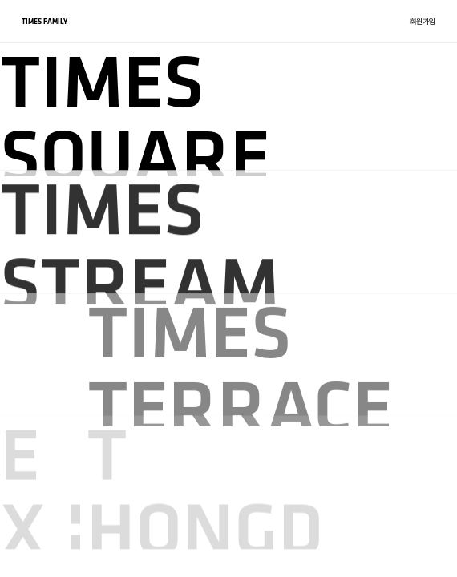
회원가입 (422, 21)
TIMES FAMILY (44, 21)
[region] (228, 288)
